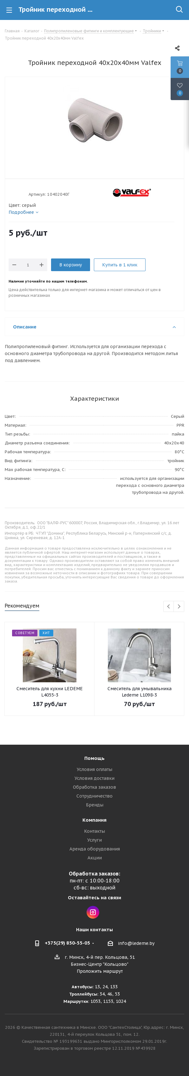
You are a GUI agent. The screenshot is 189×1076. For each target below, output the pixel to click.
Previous (169, 606)
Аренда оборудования (94, 849)
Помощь (94, 758)
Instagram (93, 912)
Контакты (94, 831)
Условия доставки (94, 778)
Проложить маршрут (100, 971)
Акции (95, 858)
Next (179, 606)
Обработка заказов (94, 787)
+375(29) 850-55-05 (67, 943)
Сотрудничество (94, 796)
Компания (94, 820)
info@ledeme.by (136, 943)
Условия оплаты (94, 769)
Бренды (94, 805)
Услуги (94, 840)
